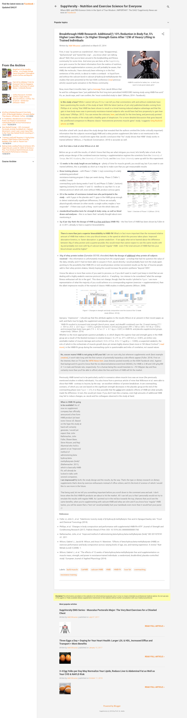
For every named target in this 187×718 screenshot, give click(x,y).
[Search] (168, 7)
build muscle (72, 569)
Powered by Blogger (112, 706)
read (111, 80)
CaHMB (84, 569)
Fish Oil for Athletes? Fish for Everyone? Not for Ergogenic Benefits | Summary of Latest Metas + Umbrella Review (23, 85)
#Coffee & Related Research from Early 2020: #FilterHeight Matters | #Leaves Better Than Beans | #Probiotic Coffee (18, 114)
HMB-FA (117, 569)
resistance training (69, 575)
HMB (108, 569)
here (112, 114)
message (97, 89)
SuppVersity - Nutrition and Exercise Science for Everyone (101, 6)
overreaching (139, 569)
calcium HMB (97, 569)
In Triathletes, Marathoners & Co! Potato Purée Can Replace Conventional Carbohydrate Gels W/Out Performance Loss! (16, 122)
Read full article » (155, 626)
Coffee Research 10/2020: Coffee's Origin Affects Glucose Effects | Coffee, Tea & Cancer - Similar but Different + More (23, 99)
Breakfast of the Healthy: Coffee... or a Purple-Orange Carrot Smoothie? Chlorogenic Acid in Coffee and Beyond (23, 72)
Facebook (71, 12)
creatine (64, 358)
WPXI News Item (96, 361)
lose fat (127, 569)
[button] (163, 34)
